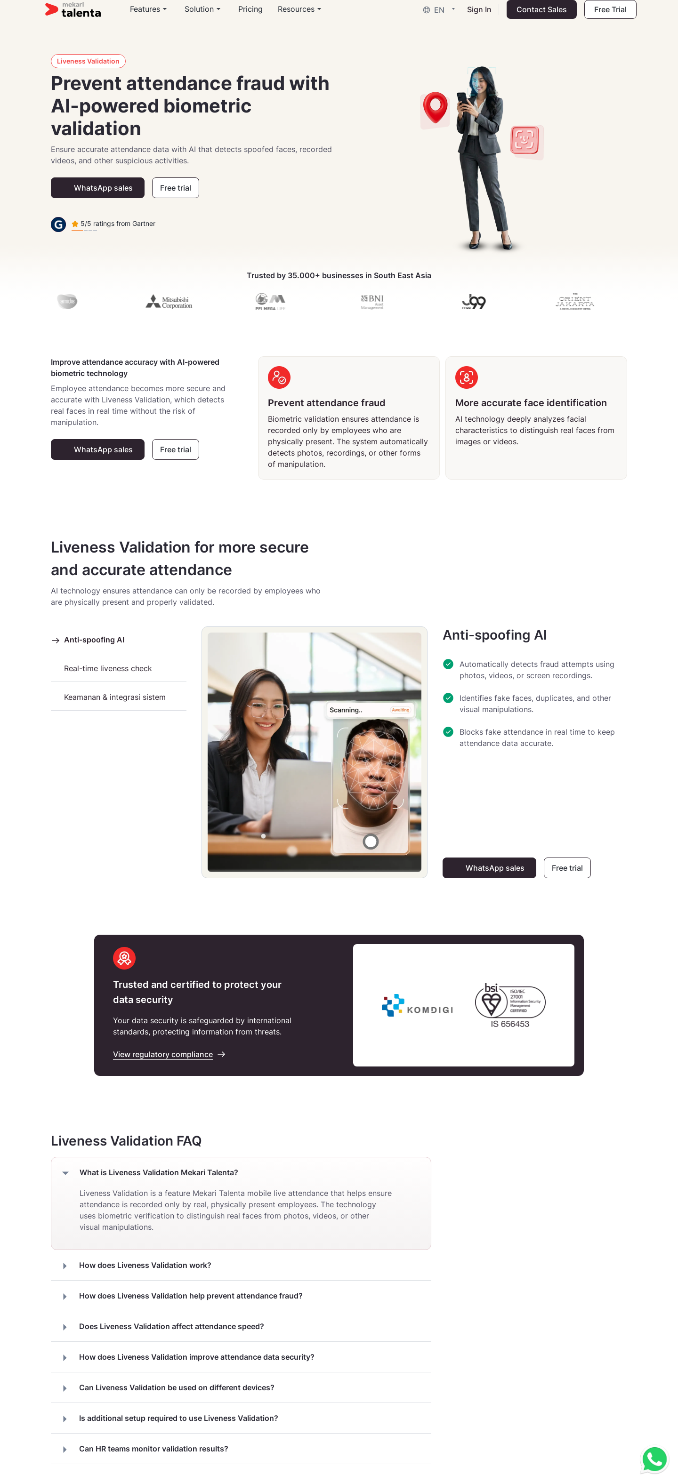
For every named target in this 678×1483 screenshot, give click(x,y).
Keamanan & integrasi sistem (108, 697)
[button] (435, 17)
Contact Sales (536, 17)
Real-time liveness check (101, 668)
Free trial (175, 187)
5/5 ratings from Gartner (113, 223)
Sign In (473, 17)
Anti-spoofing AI (87, 639)
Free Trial (605, 17)
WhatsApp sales (103, 187)
